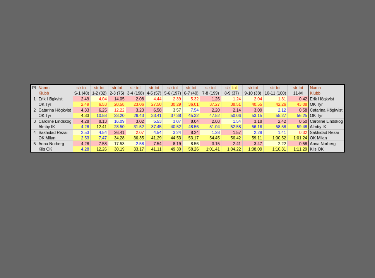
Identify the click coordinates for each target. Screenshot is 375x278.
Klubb (43, 93)
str (79, 87)
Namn (43, 87)
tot (84, 87)
